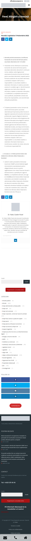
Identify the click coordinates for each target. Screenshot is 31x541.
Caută (2, 278)
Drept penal (5, 321)
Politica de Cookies (15, 533)
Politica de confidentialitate (15, 529)
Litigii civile (5, 352)
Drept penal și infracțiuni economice (12, 324)
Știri (3, 365)
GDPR (3, 339)
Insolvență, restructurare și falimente (12, 344)
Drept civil (5, 308)
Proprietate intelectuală (8, 363)
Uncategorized (6, 368)
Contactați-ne (15, 406)
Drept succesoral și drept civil (10, 326)
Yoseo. (16, 522)
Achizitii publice (6, 300)
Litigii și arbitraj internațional (10, 355)
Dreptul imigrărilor (7, 329)
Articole (4, 303)
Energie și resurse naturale (9, 336)
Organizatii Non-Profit (8, 360)
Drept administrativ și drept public (11, 306)
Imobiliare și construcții (8, 342)
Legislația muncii (6, 347)
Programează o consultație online (15, 290)
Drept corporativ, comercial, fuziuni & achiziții (14, 314)
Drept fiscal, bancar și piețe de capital (12, 318)
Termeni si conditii (15, 526)
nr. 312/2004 (8, 177)
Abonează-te (4, 512)
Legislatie (4, 350)
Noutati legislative (6, 32)
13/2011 (13, 164)
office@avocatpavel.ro (16, 1)
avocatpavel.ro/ (7, 235)
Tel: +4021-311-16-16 (8, 482)
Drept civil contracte (7, 311)
